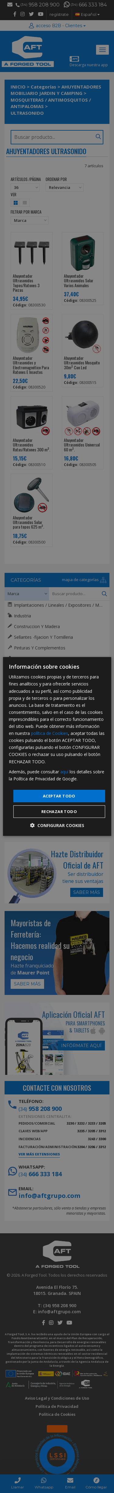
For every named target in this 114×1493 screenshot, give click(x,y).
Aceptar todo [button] (59, 796)
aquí (64, 771)
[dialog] (57, 746)
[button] (57, 825)
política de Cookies (49, 733)
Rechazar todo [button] (59, 811)
